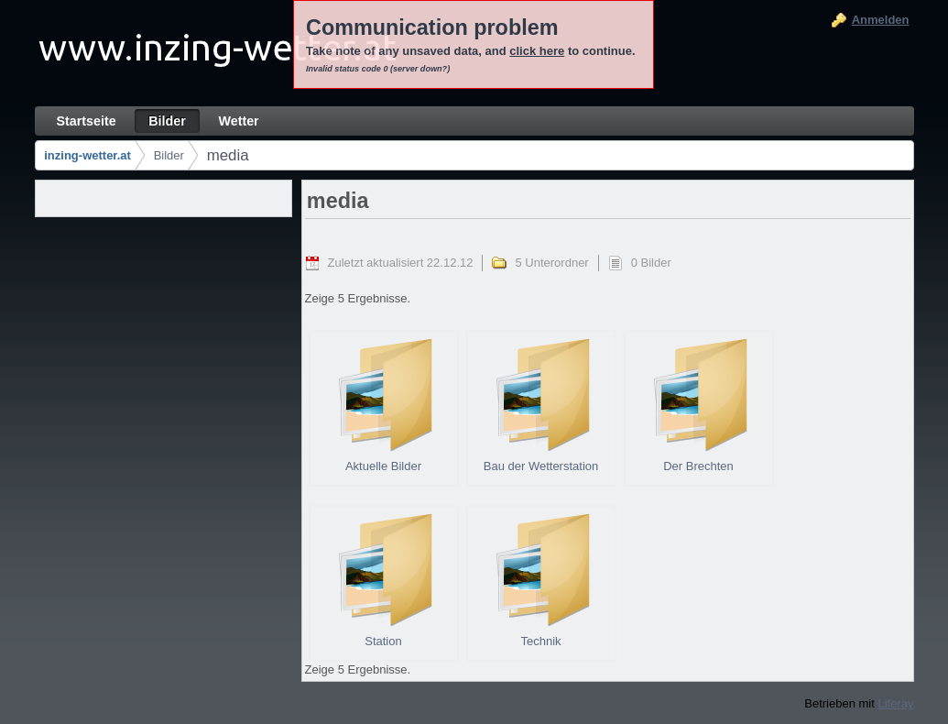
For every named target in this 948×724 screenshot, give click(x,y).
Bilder (169, 155)
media (228, 155)
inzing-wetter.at (87, 155)
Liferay (895, 703)
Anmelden (881, 20)
